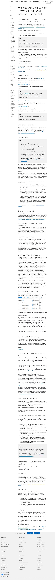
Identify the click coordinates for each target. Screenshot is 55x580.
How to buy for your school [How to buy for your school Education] (40, 546)
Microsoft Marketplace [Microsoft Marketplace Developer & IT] (22, 565)
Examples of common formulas (13, 89)
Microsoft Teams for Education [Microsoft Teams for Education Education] (41, 542)
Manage (11, 20)
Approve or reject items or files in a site (13, 70)
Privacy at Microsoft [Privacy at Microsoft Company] (39, 562)
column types (27, 93)
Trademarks (30, 577)
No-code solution (12, 117)
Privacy (21, 577)
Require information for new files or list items (13, 106)
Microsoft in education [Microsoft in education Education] (40, 539)
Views (11, 15)
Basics (11, 6)
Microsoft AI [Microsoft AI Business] (3, 556)
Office (22, 1)
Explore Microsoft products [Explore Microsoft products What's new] (5, 549)
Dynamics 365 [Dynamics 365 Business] (3, 560)
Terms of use (25, 577)
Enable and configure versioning (13, 76)
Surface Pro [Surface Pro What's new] (2, 539)
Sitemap (11, 577)
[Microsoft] (5, 1)
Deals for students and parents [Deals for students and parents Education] (41, 549)
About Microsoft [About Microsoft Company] (39, 558)
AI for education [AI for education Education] (39, 551)
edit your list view (40, 78)
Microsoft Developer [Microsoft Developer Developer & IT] (22, 558)
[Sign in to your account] (52, 1)
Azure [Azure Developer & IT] (20, 556)
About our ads (44, 577)
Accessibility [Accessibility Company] (38, 567)
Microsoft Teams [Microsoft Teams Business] (3, 565)
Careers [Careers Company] (38, 556)
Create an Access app (32, 370)
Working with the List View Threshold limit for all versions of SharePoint (13, 38)
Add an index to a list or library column (27, 27)
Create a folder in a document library (28, 133)
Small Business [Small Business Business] (3, 569)
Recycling (39, 577)
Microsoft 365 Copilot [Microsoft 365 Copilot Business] (4, 567)
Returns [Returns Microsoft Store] (20, 544)
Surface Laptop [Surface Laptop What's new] (3, 540)
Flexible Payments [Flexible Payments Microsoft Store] (21, 551)
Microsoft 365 (17, 1)
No (37, 533)
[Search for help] (50, 1)
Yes (30, 533)
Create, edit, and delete (13, 9)
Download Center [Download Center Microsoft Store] (21, 540)
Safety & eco (35, 577)
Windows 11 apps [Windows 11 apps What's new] (3, 551)
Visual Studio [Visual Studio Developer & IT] (21, 569)
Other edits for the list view (23, 106)
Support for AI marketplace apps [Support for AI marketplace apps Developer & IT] (23, 562)
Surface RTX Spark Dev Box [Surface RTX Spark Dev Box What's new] (5, 544)
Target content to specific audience (12, 112)
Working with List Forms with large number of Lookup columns (13, 59)
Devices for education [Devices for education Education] (40, 540)
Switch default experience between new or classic (13, 82)
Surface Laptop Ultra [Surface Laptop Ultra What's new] (4, 542)
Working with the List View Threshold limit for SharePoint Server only (13, 48)
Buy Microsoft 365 (36, 1)
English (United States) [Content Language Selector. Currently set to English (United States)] (6, 572)
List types (11, 18)
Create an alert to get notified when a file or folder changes (31, 529)
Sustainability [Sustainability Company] (39, 569)
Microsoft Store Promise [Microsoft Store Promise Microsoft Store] (22, 549)
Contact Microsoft (16, 577)
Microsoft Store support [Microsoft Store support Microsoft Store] (22, 542)
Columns (11, 12)
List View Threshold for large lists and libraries (12, 30)
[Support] (12, 1)
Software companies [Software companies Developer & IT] (22, 567)
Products (25, 1)
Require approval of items (13, 100)
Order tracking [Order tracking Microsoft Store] (21, 546)
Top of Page (20, 349)
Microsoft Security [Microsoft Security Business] (3, 558)
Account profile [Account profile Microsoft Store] (21, 539)
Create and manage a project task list (13, 94)
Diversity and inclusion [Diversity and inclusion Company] (40, 565)
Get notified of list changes (13, 24)
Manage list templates (13, 65)
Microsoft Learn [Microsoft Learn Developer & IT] (21, 560)
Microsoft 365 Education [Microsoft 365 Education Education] (40, 544)
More (30, 1)
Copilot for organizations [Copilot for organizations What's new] (4, 546)
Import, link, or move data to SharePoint (27, 393)
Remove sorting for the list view (24, 84)
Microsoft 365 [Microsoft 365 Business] (3, 562)
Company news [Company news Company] (39, 560)
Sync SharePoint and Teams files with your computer (34, 219)
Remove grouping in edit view (24, 100)
